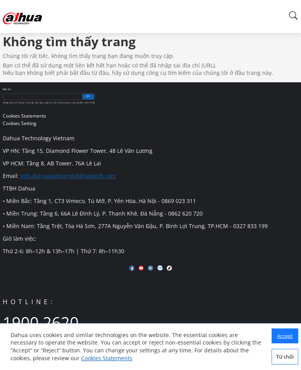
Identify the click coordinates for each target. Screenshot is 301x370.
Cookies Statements (106, 358)
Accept (285, 335)
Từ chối (285, 356)
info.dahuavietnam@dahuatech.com (68, 176)
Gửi (88, 96)
